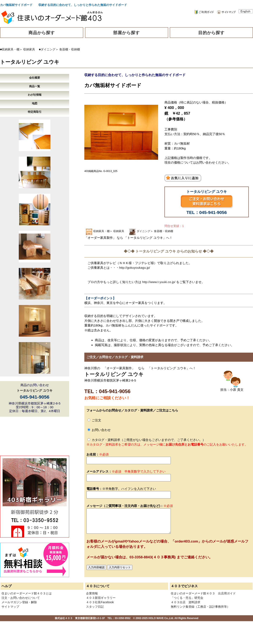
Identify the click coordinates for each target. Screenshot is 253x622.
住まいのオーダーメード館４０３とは (26, 593)
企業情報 (92, 593)
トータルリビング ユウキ (29, 62)
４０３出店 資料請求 (185, 602)
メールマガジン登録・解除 (19, 602)
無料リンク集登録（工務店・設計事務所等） (200, 606)
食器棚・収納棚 (69, 49)
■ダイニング (47, 49)
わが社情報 (35, 94)
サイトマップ (10, 606)
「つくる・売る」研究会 (187, 597)
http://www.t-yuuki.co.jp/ (158, 282)
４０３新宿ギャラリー (101, 597)
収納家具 (29, 49)
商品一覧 (34, 86)
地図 (34, 103)
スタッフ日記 (95, 606)
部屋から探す (126, 32)
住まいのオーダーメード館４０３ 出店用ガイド (203, 593)
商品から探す (41, 32)
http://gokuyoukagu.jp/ (134, 267)
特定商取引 (35, 111)
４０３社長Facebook (100, 602)
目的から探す (211, 32)
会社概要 (34, 77)
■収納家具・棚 (9, 49)
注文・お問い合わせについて (20, 597)
